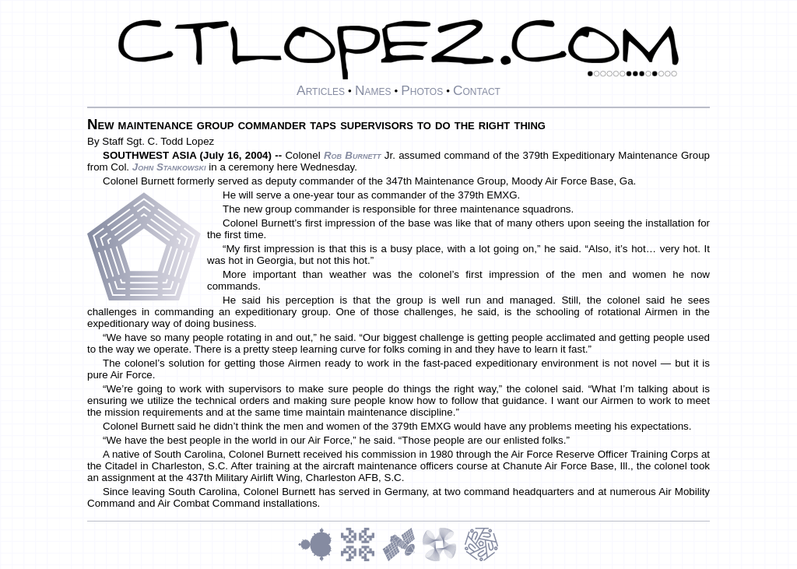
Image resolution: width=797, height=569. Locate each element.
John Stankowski (169, 167)
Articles (321, 90)
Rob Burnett (352, 155)
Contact (476, 90)
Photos (422, 90)
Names (373, 90)
